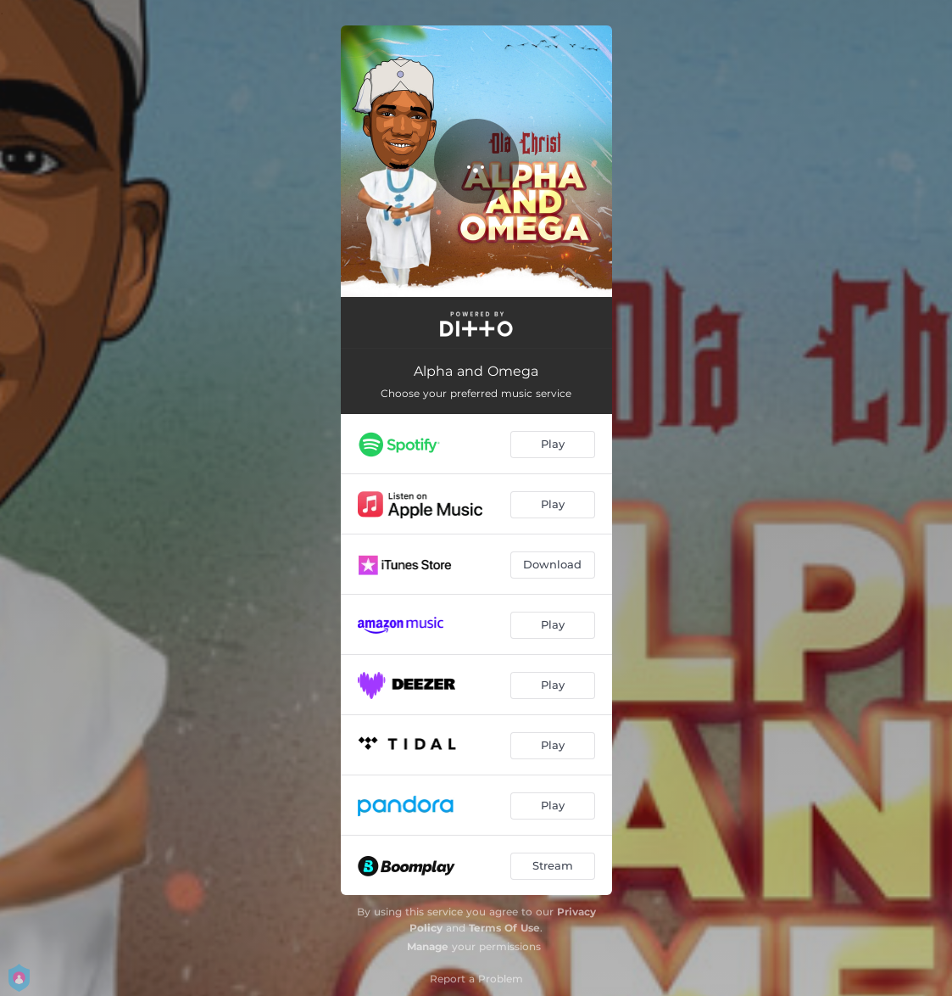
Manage (427, 946)
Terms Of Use (504, 927)
